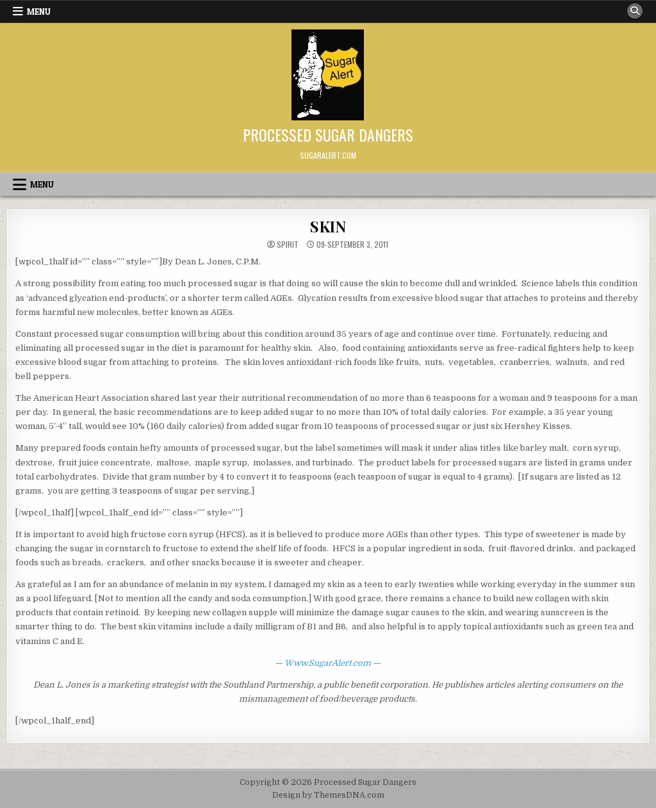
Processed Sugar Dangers (328, 134)
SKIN (328, 226)
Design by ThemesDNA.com (328, 795)
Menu (39, 11)
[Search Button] (635, 11)
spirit (288, 244)
